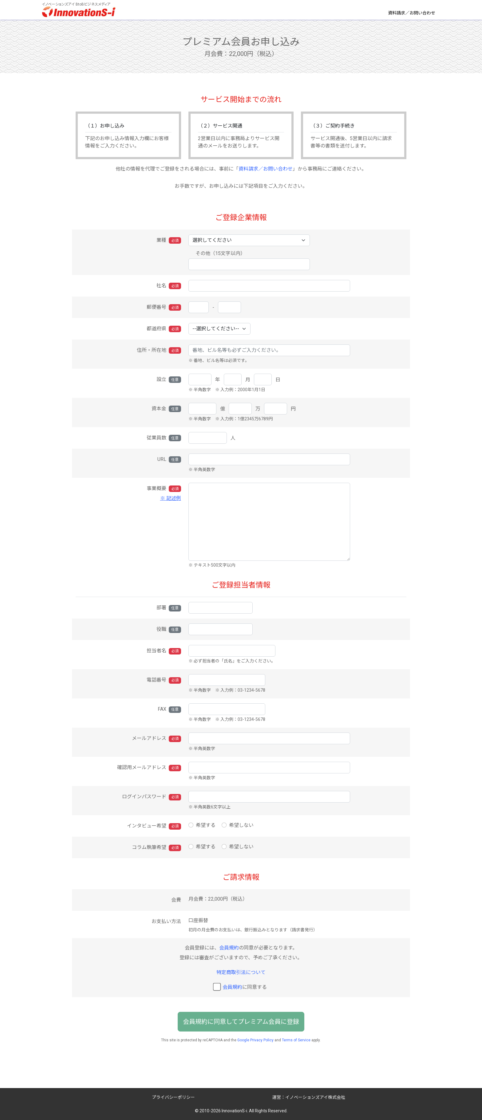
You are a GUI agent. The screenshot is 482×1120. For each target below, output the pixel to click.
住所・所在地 (159, 350)
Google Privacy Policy (255, 1040)
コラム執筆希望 (156, 847)
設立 (168, 379)
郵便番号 (164, 307)
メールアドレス (156, 738)
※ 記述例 (170, 498)
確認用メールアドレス (149, 767)
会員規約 (229, 948)
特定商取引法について (241, 972)
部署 (168, 608)
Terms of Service (296, 1040)
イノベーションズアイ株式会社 (315, 1097)
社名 (168, 286)
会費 (176, 900)
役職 (168, 629)
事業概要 (128, 493)
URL (169, 459)
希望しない (241, 825)
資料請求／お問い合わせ (411, 12)
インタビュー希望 (154, 826)
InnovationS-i (234, 1110)
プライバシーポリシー (173, 1097)
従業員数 (164, 438)
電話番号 (164, 680)
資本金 (166, 409)
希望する (205, 825)
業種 (168, 240)
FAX (169, 709)
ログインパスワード (151, 797)
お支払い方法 (166, 921)
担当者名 (164, 651)
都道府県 (164, 329)
